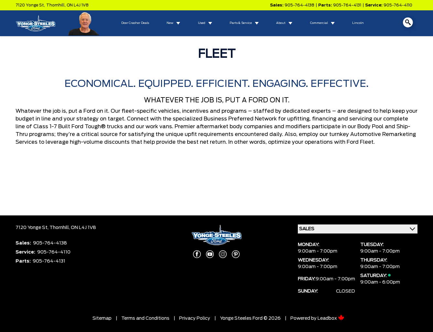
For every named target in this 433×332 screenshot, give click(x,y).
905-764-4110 (398, 5)
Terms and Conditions (145, 318)
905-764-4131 (347, 5)
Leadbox (331, 318)
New (170, 23)
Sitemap (102, 318)
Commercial (319, 23)
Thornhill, (56, 5)
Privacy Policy (194, 318)
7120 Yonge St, (30, 5)
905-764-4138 (299, 5)
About (281, 23)
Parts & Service (241, 23)
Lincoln (358, 23)
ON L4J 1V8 (78, 5)
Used (201, 23)
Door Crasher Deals (135, 23)
